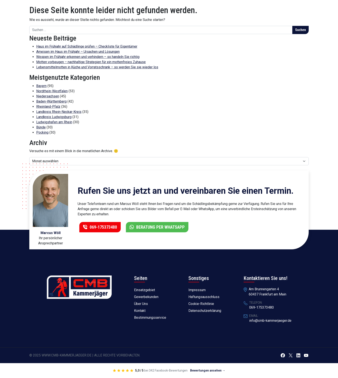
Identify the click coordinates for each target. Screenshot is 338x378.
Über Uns (141, 304)
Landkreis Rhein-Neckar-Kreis (58, 112)
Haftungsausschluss (203, 297)
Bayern (41, 86)
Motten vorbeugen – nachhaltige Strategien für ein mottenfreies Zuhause (91, 62)
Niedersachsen (47, 96)
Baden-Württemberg (51, 101)
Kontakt (140, 311)
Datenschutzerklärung (204, 311)
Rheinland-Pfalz (48, 107)
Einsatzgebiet (144, 290)
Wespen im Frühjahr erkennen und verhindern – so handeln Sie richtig (87, 57)
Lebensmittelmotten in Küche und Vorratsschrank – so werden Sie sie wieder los (97, 67)
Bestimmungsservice (150, 318)
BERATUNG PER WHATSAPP (160, 227)
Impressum (197, 290)
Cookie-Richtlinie (201, 304)
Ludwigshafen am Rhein (54, 122)
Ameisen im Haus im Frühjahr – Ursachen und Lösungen (78, 52)
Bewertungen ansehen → (207, 370)
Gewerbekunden (146, 297)
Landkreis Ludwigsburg (54, 117)
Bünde (41, 127)
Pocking (42, 132)
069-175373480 (103, 227)
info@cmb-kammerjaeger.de (270, 321)
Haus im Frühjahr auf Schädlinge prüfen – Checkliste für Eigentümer (86, 46)
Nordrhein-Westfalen (52, 91)
